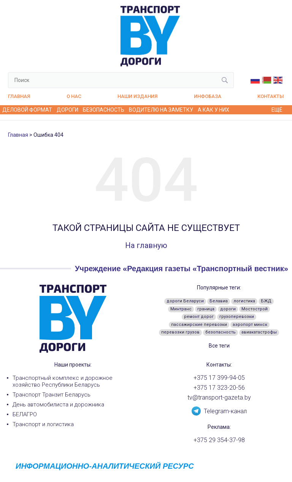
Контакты (270, 96)
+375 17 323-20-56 (219, 387)
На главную (146, 245)
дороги (228, 309)
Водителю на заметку (161, 110)
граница (205, 309)
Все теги (219, 346)
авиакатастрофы (259, 332)
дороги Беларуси (185, 301)
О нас (74, 96)
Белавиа (218, 301)
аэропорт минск (250, 324)
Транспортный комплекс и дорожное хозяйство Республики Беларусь (63, 381)
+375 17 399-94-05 (219, 378)
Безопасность (103, 110)
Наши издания (137, 96)
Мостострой (254, 309)
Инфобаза (207, 96)
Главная (19, 96)
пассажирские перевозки (199, 324)
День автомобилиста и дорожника (58, 404)
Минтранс (181, 309)
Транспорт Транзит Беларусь (51, 394)
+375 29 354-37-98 (219, 440)
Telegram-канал (219, 410)
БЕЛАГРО (25, 414)
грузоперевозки (236, 316)
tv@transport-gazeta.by (219, 397)
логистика (244, 301)
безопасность (220, 332)
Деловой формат (27, 110)
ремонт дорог (199, 316)
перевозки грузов (180, 332)
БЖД (266, 301)
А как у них (213, 110)
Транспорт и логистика (43, 424)
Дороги (67, 110)
